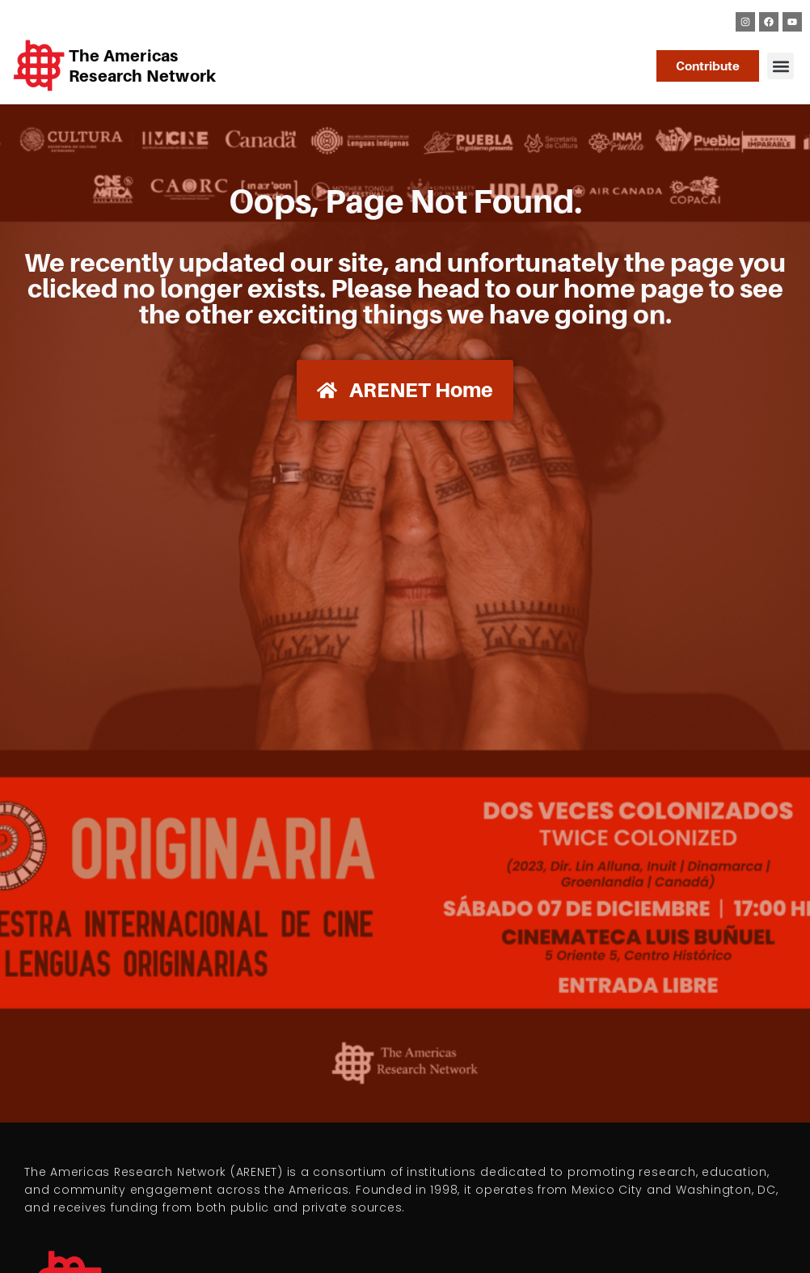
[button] (780, 66)
